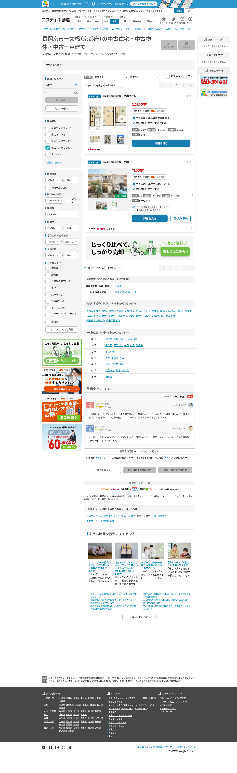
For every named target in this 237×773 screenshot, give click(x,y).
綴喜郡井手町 (168, 315)
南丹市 (110, 315)
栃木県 (100, 704)
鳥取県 (76, 721)
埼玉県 (78, 704)
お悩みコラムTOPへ (139, 616)
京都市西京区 (108, 310)
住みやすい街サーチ (117, 722)
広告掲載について (168, 708)
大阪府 (62, 717)
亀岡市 (163, 310)
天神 (107, 357)
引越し (112, 736)
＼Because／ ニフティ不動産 (173, 698)
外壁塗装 (113, 732)
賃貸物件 (162, 516)
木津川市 (120, 315)
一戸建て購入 (114, 708)
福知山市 (121, 310)
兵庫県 (69, 717)
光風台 (139, 345)
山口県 (91, 721)
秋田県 (91, 698)
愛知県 (62, 714)
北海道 (62, 698)
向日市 (180, 310)
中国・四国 (49, 721)
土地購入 (113, 711)
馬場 (118, 370)
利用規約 (178, 746)
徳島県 (98, 721)
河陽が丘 (118, 345)
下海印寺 (110, 351)
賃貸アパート (135, 698)
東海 (46, 714)
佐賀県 (69, 727)
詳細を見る (161, 143)
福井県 (98, 710)
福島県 (62, 701)
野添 (122, 364)
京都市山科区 (93, 310)
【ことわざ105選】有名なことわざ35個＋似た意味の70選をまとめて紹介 (99, 567)
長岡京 (118, 285)
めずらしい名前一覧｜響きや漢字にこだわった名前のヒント (152, 565)
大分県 (91, 727)
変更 (76, 84)
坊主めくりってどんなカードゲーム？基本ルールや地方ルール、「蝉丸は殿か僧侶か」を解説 (126, 568)
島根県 (84, 721)
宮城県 (84, 698)
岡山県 (69, 721)
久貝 (126, 345)
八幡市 (188, 310)
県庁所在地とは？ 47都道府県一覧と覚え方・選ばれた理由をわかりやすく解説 (113, 601)
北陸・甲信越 (50, 710)
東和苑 (114, 357)
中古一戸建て (141, 708)
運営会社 (141, 746)
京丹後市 (101, 315)
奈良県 (91, 717)
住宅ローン (113, 729)
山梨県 (69, 710)
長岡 (107, 364)
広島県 (62, 721)
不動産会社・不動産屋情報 (100, 520)
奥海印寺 (132, 339)
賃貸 (111, 698)
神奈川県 (70, 704)
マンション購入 (115, 705)
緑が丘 (108, 376)
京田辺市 (91, 315)
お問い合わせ (166, 705)
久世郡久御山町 (152, 315)
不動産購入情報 (115, 701)
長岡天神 (119, 292)
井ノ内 (108, 339)
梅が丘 (123, 339)
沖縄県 (71, 730)
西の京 (114, 364)
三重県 (84, 714)
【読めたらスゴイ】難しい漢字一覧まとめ (178, 564)
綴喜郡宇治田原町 (95, 320)
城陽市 (171, 310)
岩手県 (76, 698)
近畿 (46, 717)
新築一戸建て (128, 516)
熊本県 (84, 727)
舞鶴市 (130, 310)
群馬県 (62, 707)
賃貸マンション (120, 698)
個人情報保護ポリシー (160, 746)
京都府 (76, 717)
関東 (46, 704)
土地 (154, 516)
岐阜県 (69, 714)
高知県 (76, 724)
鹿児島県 (63, 730)
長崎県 (76, 727)
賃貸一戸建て (149, 698)
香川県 (62, 724)
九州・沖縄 (49, 727)
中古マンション (112, 516)
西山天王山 (131, 292)
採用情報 (190, 746)
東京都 (62, 704)
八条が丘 (110, 370)
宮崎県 (98, 727)
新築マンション (94, 516)
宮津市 (155, 310)
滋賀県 (84, 717)
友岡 (122, 357)
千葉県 (86, 704)
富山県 (84, 710)
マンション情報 (115, 718)
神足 (132, 345)
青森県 (69, 698)
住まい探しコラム (116, 725)
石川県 (91, 710)
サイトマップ (166, 711)
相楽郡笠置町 (113, 320)
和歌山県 (99, 717)
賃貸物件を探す (53, 162)
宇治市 (147, 310)
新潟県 (62, 710)
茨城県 (93, 704)
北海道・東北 (50, 698)
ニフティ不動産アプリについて (174, 701)
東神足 (125, 370)
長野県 (76, 710)
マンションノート (103, 457)
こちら (168, 457)
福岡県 (62, 727)
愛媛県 (69, 724)
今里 (116, 339)
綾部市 (138, 310)
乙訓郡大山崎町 (134, 315)
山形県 (98, 698)
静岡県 (76, 714)
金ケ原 (108, 345)
